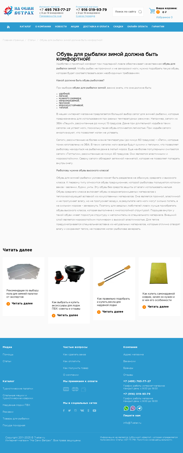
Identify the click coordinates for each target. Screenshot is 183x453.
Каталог (25, 27)
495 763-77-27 (55, 9)
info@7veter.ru (132, 422)
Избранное (164, 17)
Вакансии (129, 361)
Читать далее (19, 303)
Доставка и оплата (96, 27)
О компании (43, 27)
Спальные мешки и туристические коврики (18, 397)
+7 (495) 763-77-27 (137, 381)
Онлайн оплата (137, 27)
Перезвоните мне (50, 15)
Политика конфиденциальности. (155, 440)
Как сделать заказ (74, 354)
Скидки (118, 27)
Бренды (128, 368)
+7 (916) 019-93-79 (136, 394)
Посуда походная (14, 425)
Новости (61, 27)
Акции (75, 27)
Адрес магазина (133, 354)
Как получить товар (75, 368)
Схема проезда (85, 15)
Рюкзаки (8, 411)
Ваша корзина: (166, 8)
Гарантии (158, 27)
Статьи (7, 361)
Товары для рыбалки (16, 418)
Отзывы (128, 374)
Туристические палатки (18, 388)
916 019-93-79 (91, 9)
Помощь (8, 354)
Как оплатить (71, 361)
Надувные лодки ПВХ (16, 405)
